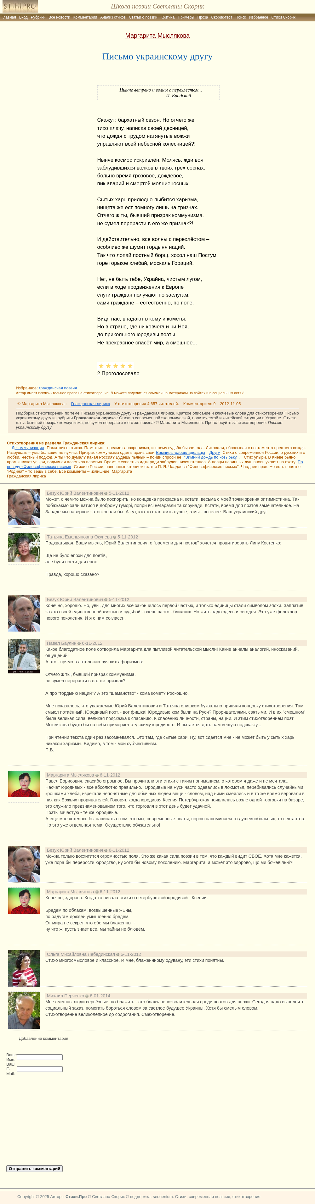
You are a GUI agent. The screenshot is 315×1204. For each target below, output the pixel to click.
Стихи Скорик (283, 17)
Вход (23, 17)
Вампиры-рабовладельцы (180, 452)
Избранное (258, 17)
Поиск (240, 17)
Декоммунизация (28, 447)
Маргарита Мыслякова (157, 35)
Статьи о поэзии (143, 17)
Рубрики (38, 17)
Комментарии (85, 17)
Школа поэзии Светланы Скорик (157, 6)
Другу (214, 452)
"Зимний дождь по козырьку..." (212, 457)
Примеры (186, 17)
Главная (9, 17)
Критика (168, 17)
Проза (203, 17)
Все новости (59, 17)
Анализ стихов (113, 17)
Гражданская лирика (90, 403)
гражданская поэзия (58, 388)
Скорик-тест (221, 17)
